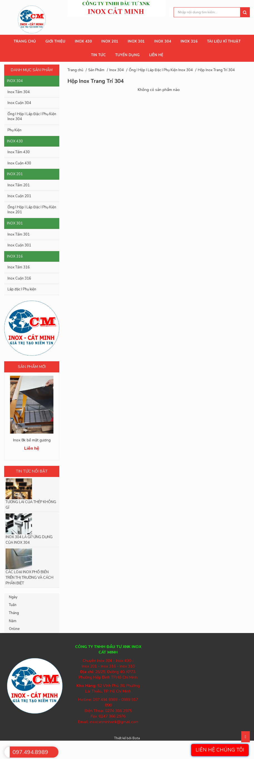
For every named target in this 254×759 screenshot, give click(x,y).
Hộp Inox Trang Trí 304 (216, 70)
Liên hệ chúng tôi (220, 749)
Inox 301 (15, 223)
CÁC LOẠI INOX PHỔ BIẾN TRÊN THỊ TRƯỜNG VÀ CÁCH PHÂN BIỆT (29, 578)
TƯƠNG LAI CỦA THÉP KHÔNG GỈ (31, 505)
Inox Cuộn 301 (19, 245)
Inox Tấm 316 (19, 267)
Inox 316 (15, 256)
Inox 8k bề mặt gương (32, 440)
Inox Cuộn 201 (19, 196)
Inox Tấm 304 (19, 92)
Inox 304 (15, 80)
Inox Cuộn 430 (19, 163)
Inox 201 (15, 174)
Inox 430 (15, 141)
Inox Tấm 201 (19, 185)
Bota (136, 738)
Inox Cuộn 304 (19, 102)
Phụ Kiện (14, 130)
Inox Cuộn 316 (19, 278)
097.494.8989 (30, 752)
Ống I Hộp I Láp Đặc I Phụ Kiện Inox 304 (32, 117)
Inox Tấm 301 (19, 234)
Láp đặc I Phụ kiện (22, 289)
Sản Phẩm (96, 70)
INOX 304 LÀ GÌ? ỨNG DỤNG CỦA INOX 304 (29, 540)
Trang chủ (75, 70)
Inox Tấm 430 (19, 152)
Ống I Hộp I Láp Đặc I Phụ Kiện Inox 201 (32, 210)
